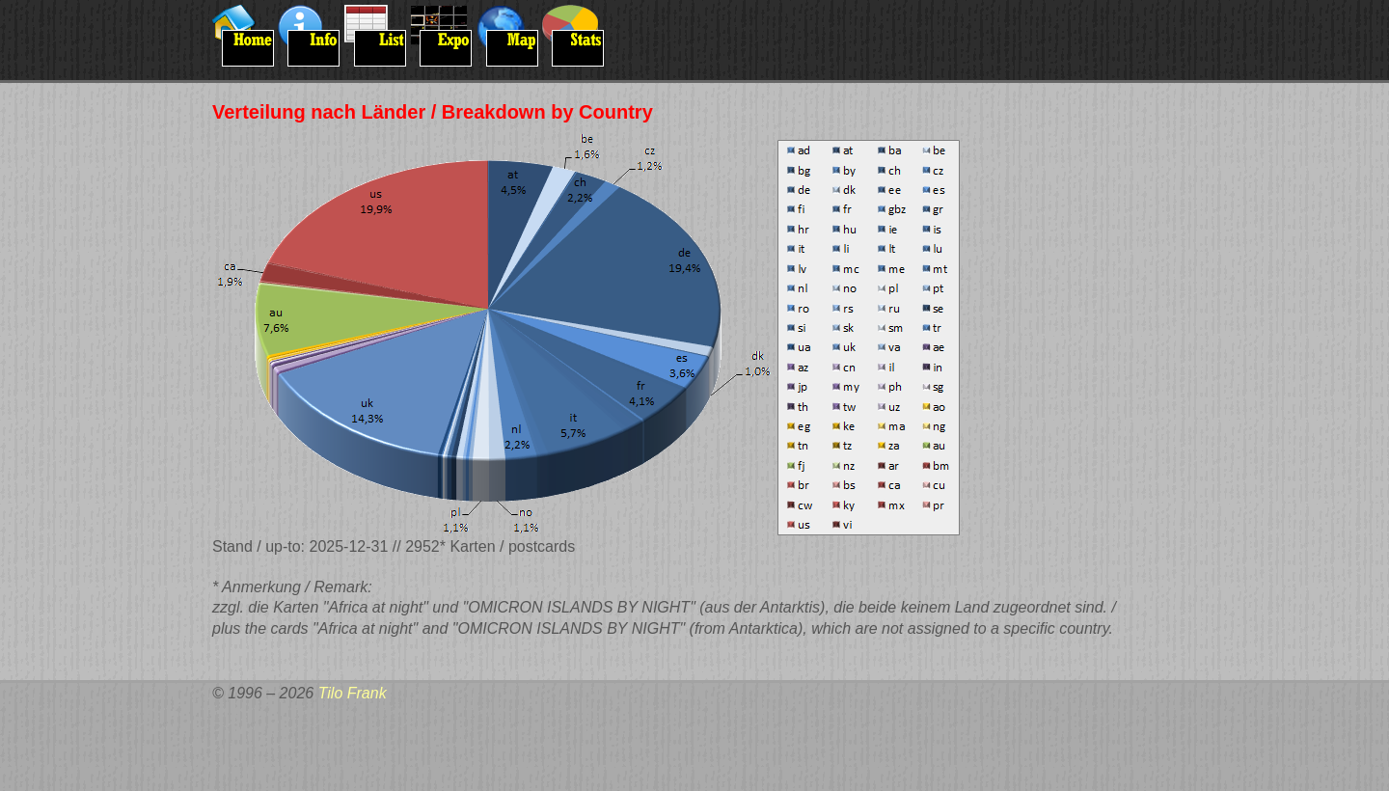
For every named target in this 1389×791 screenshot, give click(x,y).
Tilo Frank (352, 693)
